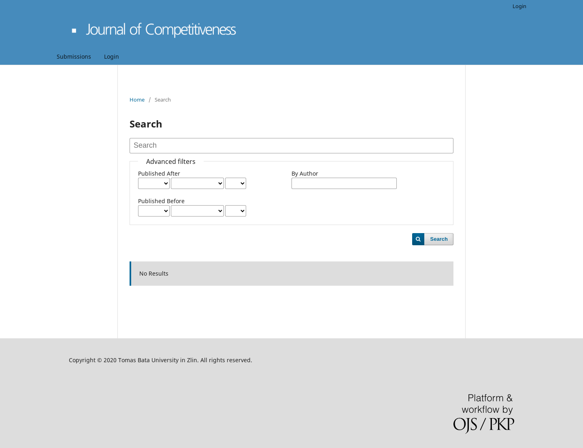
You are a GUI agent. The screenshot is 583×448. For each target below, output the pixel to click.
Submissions (74, 56)
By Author (305, 173)
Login (111, 56)
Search (439, 239)
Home (137, 99)
